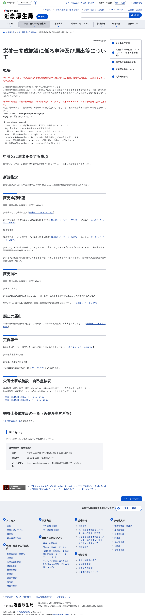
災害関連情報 (122, 76)
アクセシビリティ (65, 590)
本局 (9, 523)
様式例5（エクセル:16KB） (81, 347)
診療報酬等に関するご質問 (67, 10)
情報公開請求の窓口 (87, 556)
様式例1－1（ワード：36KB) (64, 237)
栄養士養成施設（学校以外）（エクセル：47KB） (27, 400)
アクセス (11, 519)
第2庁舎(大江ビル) (15, 527)
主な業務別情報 (50, 523)
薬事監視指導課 (14, 555)
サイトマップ (117, 10)
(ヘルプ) (91, 3)
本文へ (48, 10)
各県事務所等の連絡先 (60, 607)
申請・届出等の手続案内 (19, 542)
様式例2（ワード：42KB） (41, 212)
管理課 (10, 575)
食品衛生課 (12, 563)
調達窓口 (83, 523)
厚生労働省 (137, 3)
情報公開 (83, 551)
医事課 (10, 551)
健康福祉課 (12, 559)
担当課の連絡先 (23, 605)
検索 (136, 15)
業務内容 (47, 519)
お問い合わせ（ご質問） (95, 10)
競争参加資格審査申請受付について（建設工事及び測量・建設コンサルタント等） (91, 537)
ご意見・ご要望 (135, 10)
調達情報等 (84, 544)
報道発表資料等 (85, 564)
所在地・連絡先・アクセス (55, 543)
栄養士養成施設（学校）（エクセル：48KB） (25, 397)
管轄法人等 (120, 519)
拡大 (123, 3)
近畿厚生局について (53, 534)
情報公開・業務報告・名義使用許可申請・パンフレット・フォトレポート (56, 550)
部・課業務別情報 (51, 527)
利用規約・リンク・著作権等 (18, 590)
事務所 (10, 531)
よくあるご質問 (123, 43)
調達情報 (83, 519)
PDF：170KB (37, 368)
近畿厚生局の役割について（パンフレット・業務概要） (127, 52)
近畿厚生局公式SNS (125, 69)
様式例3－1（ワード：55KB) (64, 220)
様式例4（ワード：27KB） (87, 303)
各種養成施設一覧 (13, 421)
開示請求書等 (84, 560)
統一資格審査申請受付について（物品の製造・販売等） (91, 529)
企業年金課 (12, 571)
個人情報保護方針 (44, 590)
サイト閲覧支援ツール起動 (76, 3)
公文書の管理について (88, 568)
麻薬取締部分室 (14, 535)
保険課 (10, 567)
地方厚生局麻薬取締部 (126, 62)
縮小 (117, 3)
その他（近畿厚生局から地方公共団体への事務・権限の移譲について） (56, 560)
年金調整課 (119, 527)
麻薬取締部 (12, 579)
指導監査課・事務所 (16, 547)
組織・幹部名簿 (50, 539)
